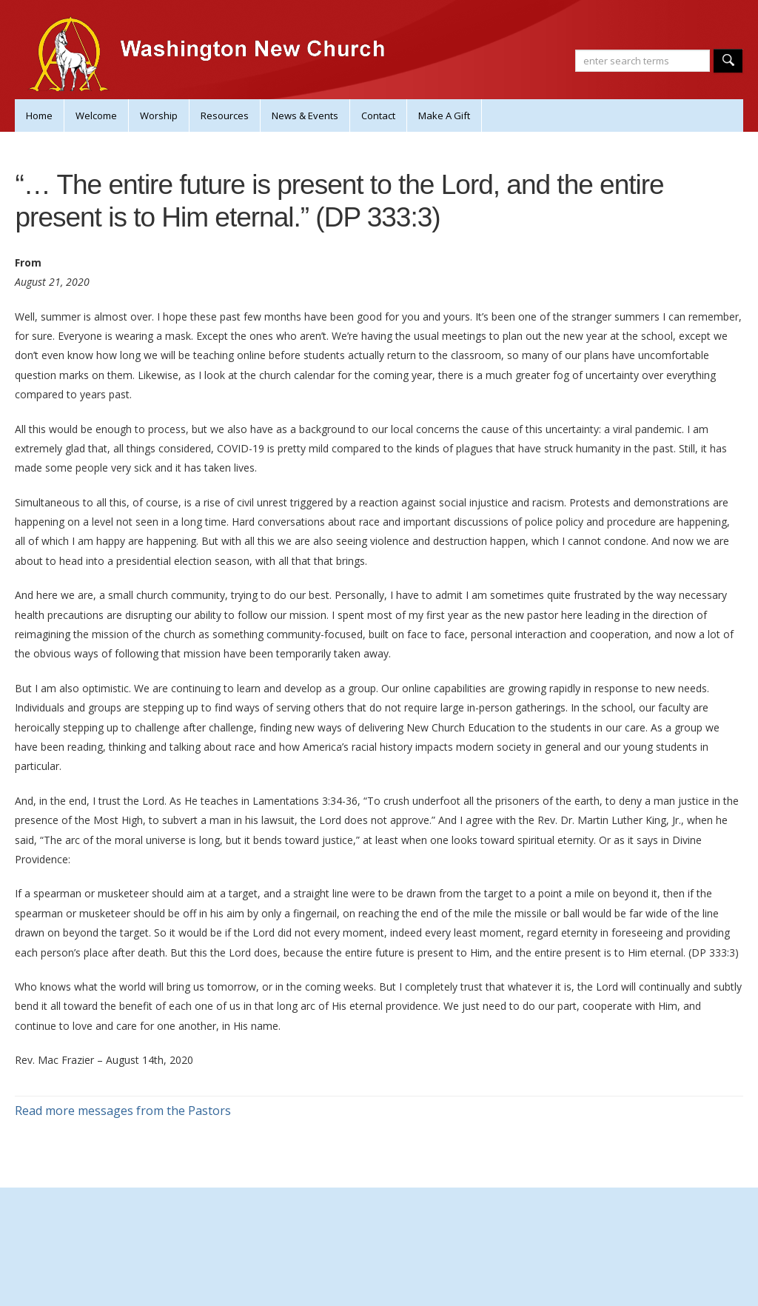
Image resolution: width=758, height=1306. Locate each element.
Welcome (96, 115)
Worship (159, 115)
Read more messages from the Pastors (123, 1110)
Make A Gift (444, 115)
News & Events (305, 115)
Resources (225, 115)
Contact (378, 115)
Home (39, 115)
